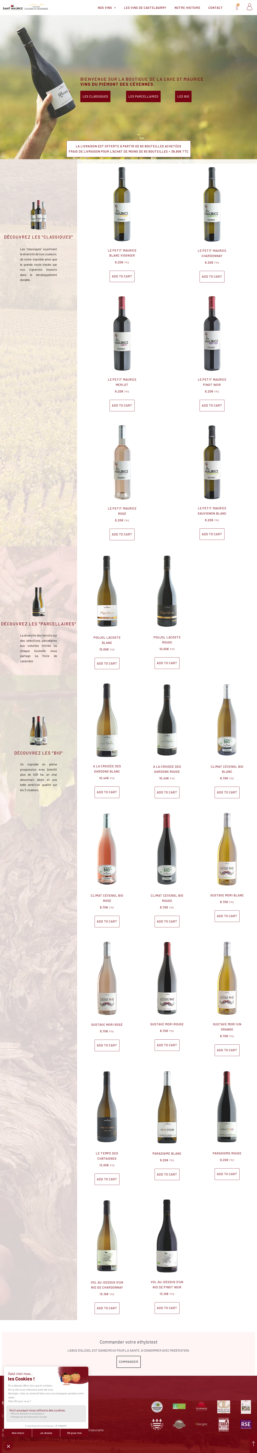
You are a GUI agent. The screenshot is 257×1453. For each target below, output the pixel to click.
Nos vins (107, 7)
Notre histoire (187, 7)
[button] (128, 149)
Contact (215, 7)
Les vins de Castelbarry (145, 7)
